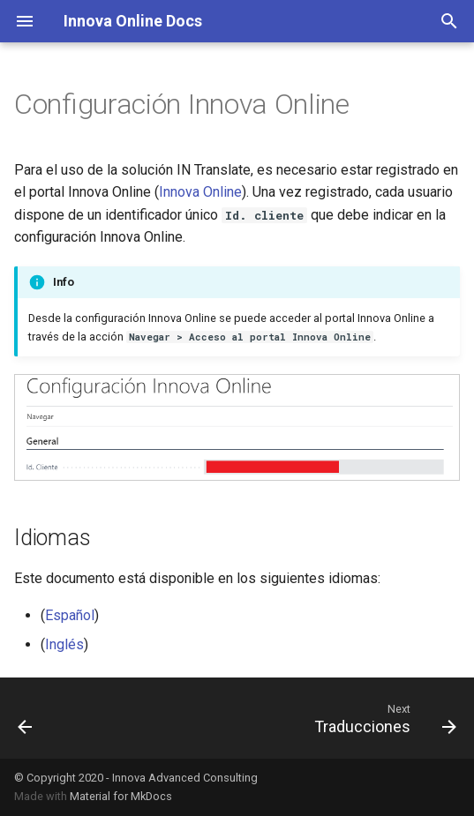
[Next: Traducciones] (382, 718)
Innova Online (200, 191)
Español (69, 615)
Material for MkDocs (121, 796)
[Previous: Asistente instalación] (26, 718)
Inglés (64, 644)
